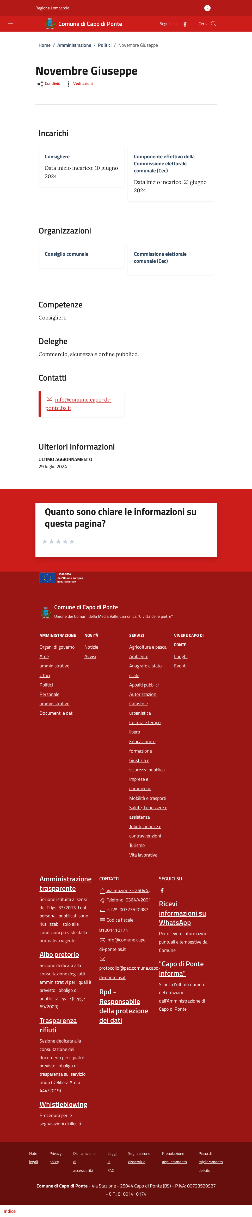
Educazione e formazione (142, 746)
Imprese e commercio (140, 784)
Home (45, 45)
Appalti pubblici (144, 684)
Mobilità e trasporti (147, 798)
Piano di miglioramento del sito (211, 1161)
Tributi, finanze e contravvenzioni (145, 831)
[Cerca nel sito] (214, 24)
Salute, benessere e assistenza (148, 812)
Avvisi (90, 656)
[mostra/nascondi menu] (10, 23)
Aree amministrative (54, 661)
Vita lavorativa (143, 854)
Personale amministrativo (55, 699)
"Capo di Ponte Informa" (181, 968)
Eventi (180, 665)
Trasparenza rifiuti (58, 1025)
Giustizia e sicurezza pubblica (147, 765)
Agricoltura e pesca (148, 646)
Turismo (137, 845)
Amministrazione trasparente (66, 883)
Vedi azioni (79, 84)
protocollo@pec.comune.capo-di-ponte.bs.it (126, 968)
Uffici (45, 675)
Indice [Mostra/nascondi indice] (10, 1211)
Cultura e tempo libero (145, 727)
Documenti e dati (56, 713)
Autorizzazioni (143, 694)
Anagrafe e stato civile (145, 670)
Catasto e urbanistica (140, 708)
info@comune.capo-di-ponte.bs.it (123, 944)
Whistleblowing (63, 1104)
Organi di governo (57, 646)
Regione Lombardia (52, 8)
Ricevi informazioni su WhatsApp (182, 913)
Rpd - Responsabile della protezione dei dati (123, 1005)
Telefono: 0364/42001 (125, 899)
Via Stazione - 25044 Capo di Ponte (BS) (126, 890)
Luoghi (181, 656)
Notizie (91, 646)
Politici (105, 45)
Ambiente (138, 656)
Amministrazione (74, 45)
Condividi (49, 84)
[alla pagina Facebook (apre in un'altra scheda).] (183, 24)
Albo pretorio (59, 954)
